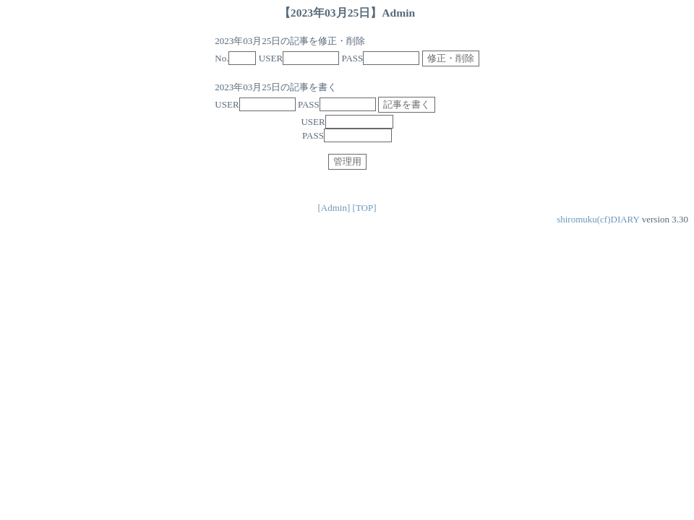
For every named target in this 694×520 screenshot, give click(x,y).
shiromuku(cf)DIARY (598, 219)
